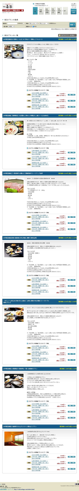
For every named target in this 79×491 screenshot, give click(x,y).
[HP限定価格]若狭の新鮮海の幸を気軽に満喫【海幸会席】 (20, 238)
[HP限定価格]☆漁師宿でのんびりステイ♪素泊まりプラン (20, 426)
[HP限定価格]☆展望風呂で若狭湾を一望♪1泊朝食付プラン (20, 368)
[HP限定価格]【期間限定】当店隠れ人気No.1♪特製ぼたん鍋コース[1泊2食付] (25, 115)
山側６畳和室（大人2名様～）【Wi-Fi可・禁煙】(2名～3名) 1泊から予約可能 (40, 100)
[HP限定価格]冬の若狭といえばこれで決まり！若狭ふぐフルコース (23, 39)
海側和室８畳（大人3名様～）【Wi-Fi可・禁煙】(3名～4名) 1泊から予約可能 (40, 106)
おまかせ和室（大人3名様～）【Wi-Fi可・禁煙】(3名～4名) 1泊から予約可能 (40, 94)
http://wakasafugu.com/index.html (24, 489)
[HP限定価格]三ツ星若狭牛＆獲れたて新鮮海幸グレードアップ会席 (23, 173)
